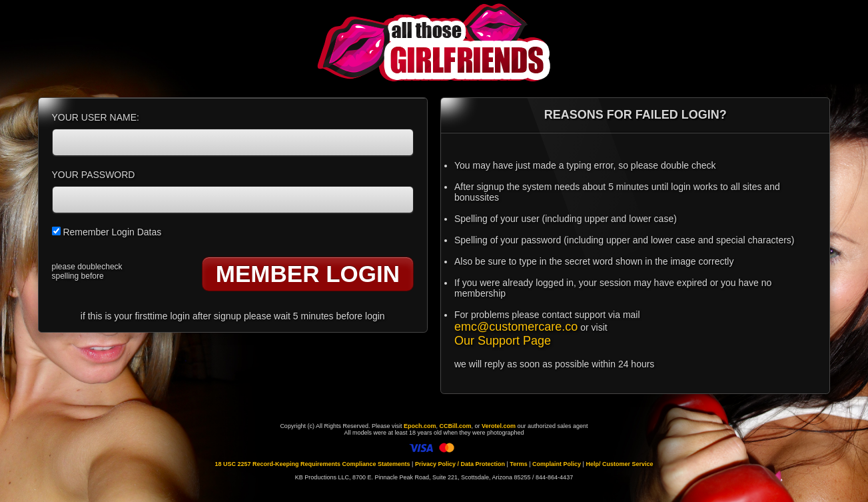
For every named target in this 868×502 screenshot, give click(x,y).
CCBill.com (455, 426)
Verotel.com (499, 426)
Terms (518, 464)
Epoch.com (420, 426)
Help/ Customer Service (619, 464)
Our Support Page (502, 340)
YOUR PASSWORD (93, 174)
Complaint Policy (556, 464)
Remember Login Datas (107, 232)
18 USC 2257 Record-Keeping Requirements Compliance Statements (312, 464)
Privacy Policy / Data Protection (460, 464)
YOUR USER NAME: (95, 117)
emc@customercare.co (516, 326)
